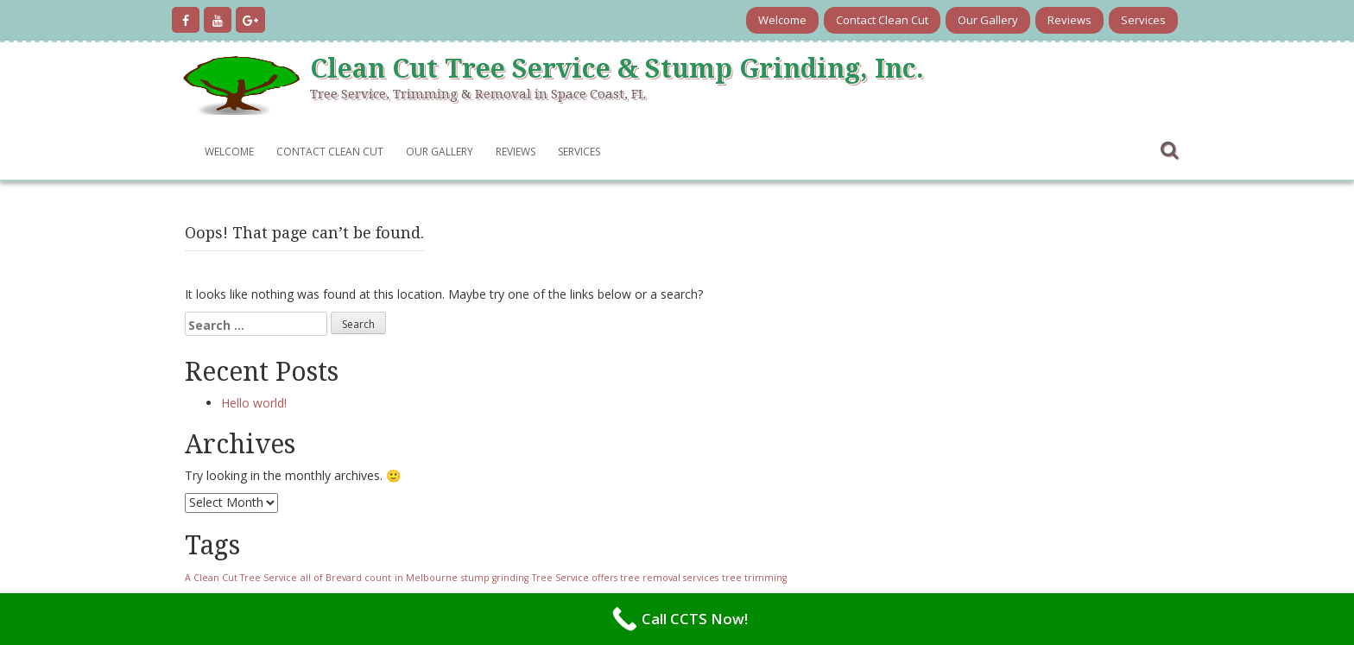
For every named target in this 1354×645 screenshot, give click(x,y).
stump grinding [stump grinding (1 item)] (494, 578)
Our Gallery (988, 20)
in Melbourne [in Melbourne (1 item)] (426, 578)
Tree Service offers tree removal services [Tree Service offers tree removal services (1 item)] (625, 578)
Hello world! (254, 403)
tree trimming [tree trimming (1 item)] (754, 578)
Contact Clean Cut (882, 20)
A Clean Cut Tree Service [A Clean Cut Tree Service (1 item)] (241, 578)
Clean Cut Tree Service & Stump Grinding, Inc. (617, 69)
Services (1143, 20)
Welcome (782, 20)
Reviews (1069, 20)
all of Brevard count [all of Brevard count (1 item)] (346, 578)
